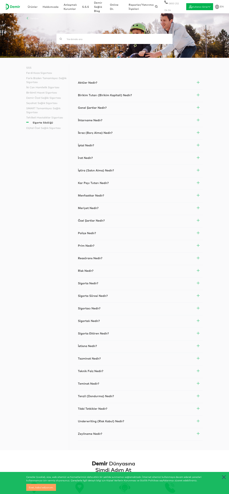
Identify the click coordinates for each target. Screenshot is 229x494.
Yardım (32, 18)
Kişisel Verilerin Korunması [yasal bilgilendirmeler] (121, 480)
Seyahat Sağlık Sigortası (41, 103)
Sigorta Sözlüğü (43, 122)
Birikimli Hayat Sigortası (41, 92)
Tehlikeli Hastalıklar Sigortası (44, 117)
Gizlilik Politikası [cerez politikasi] (149, 480)
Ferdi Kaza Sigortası (39, 72)
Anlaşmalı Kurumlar (70, 6)
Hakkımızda (51, 6)
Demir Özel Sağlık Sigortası (43, 97)
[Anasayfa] (13, 7)
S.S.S (85, 6)
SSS (29, 67)
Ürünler (33, 6)
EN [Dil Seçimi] (219, 7)
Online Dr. (114, 6)
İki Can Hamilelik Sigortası (42, 87)
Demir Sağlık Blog (98, 7)
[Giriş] (199, 6)
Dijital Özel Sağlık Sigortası (43, 128)
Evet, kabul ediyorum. (41, 487)
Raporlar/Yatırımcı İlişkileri (141, 6)
